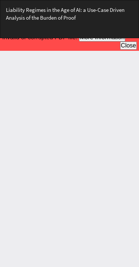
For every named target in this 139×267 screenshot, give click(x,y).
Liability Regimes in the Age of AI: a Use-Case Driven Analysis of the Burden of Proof (65, 13)
